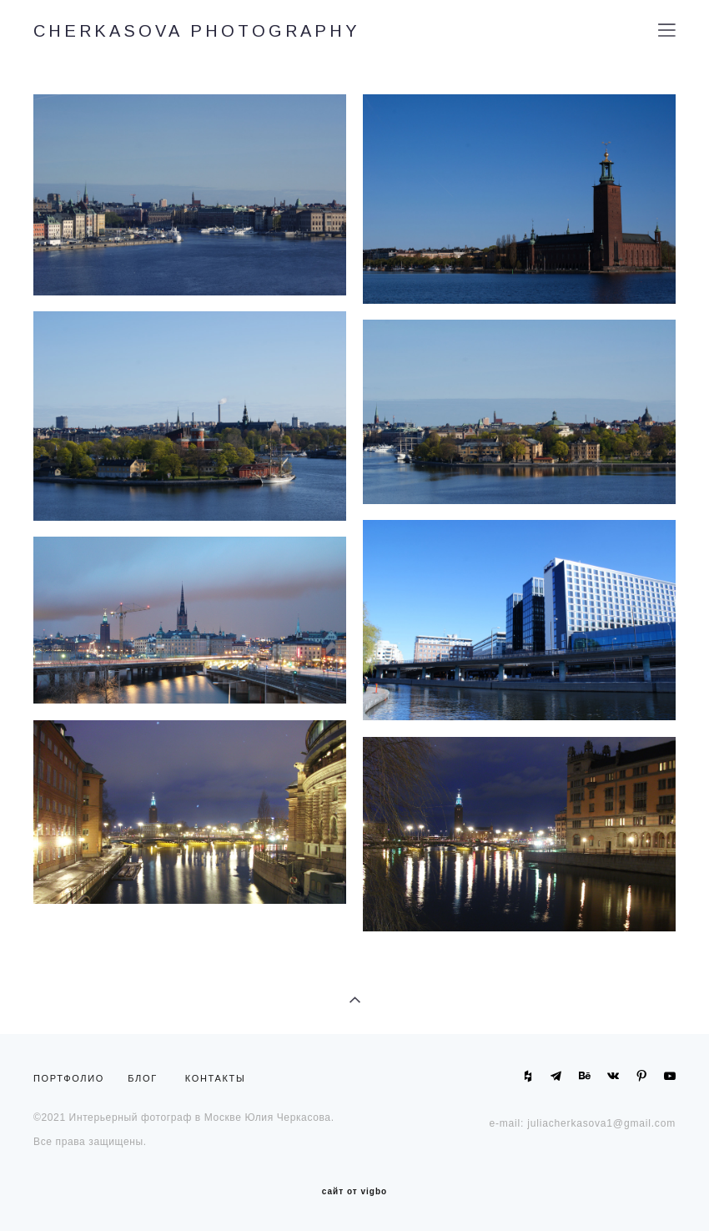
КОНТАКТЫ (215, 1078)
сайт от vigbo (354, 1192)
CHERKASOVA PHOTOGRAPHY (196, 31)
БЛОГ (143, 1078)
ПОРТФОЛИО (72, 1078)
